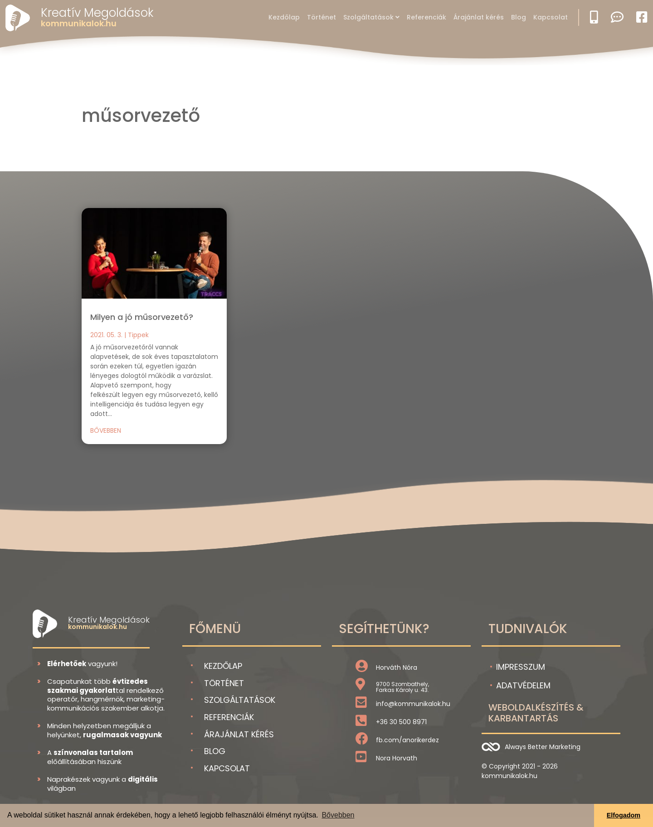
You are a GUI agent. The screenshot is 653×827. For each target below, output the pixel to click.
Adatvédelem (523, 685)
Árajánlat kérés (478, 17)
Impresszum (520, 666)
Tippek (138, 334)
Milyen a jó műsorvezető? (141, 317)
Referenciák (426, 17)
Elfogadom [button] (623, 815)
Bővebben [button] (338, 815)
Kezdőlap (284, 17)
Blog (518, 17)
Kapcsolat (550, 17)
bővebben (105, 430)
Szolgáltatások (368, 17)
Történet (321, 17)
